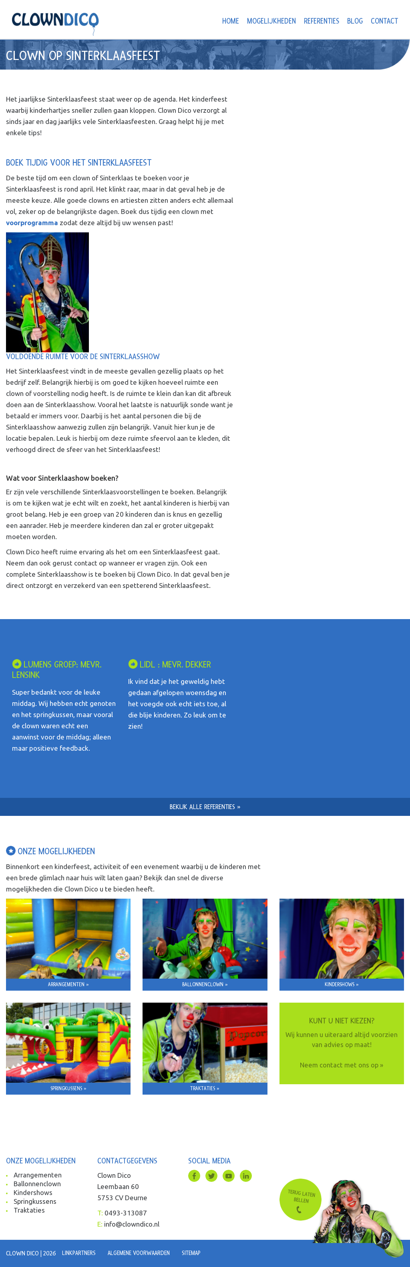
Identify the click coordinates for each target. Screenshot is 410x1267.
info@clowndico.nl (131, 1224)
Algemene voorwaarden (143, 1253)
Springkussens (35, 1203)
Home (230, 21)
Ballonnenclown (37, 1184)
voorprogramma (32, 222)
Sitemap (198, 1253)
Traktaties (29, 1212)
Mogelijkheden (271, 21)
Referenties (321, 21)
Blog (355, 21)
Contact (384, 21)
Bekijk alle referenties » (205, 807)
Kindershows (33, 1193)
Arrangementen (38, 1175)
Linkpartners (80, 1253)
